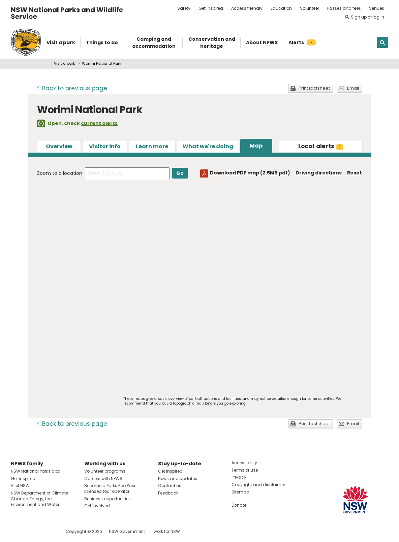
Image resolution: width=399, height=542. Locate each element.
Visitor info (105, 146)
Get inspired (210, 8)
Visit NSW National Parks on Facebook (17, 531)
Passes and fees (344, 8)
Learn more (152, 146)
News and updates (177, 478)
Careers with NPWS (103, 478)
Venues (376, 8)
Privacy (239, 477)
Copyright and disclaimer (258, 484)
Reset (354, 172)
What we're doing (208, 146)
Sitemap (240, 492)
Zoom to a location (59, 173)
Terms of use (245, 470)
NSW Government (127, 531)
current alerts (99, 123)
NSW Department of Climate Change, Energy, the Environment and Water (39, 498)
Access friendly (247, 8)
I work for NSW (166, 531)
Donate (239, 505)
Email (353, 88)
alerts (321, 146)
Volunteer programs (104, 471)
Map (256, 146)
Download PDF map (250, 172)
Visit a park (64, 63)
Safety (183, 8)
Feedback (168, 493)
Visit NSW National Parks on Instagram (31, 531)
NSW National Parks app (35, 471)
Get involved (97, 506)
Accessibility (244, 463)
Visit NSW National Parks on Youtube (46, 531)
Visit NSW (20, 485)
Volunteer (309, 8)
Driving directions (319, 172)
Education (281, 8)
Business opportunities (107, 499)
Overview (59, 146)
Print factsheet (314, 88)
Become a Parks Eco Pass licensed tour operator (110, 488)
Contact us (169, 485)
